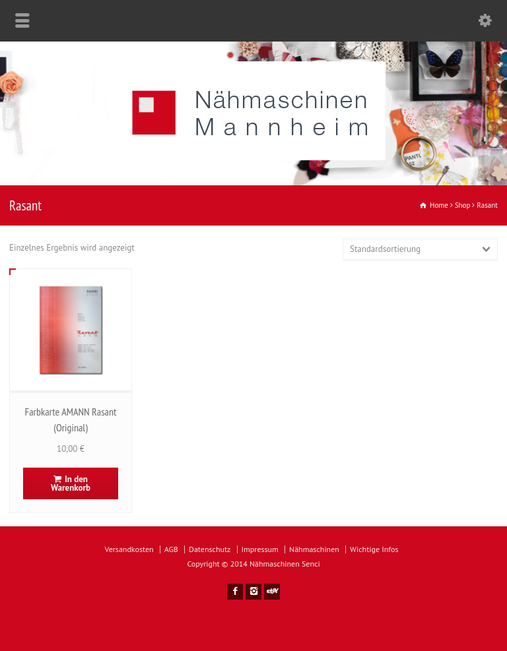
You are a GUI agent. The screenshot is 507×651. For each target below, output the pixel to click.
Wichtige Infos (374, 549)
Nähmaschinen (314, 549)
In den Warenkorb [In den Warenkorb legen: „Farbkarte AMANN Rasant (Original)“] (70, 483)
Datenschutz (209, 549)
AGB (171, 549)
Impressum (260, 549)
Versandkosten (129, 549)
